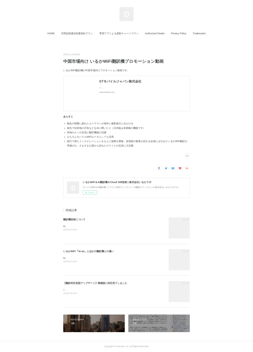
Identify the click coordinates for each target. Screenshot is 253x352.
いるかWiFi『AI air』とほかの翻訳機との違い (88, 251)
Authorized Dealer (155, 33)
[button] (51, 33)
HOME (51, 33)
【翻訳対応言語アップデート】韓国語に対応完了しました (95, 283)
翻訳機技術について (74, 219)
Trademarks (199, 33)
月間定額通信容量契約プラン (77, 33)
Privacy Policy (178, 33)
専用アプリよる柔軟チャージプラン (119, 33)
